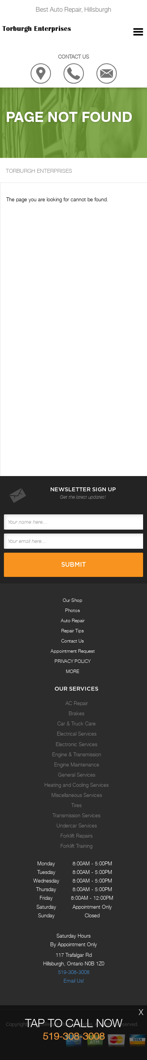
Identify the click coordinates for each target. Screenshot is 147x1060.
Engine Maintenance (76, 764)
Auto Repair (73, 620)
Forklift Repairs (76, 836)
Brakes (76, 713)
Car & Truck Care (76, 723)
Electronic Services (76, 744)
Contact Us (72, 641)
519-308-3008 (73, 972)
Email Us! (74, 981)
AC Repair (76, 703)
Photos (72, 610)
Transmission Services (76, 815)
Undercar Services (76, 825)
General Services (76, 775)
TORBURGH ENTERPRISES (39, 170)
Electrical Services (76, 734)
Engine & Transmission (76, 754)
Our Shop (72, 600)
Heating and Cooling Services (76, 785)
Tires (76, 805)
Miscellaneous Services (76, 795)
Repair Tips (72, 631)
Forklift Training (76, 846)
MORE (72, 671)
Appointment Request (73, 651)
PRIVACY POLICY (72, 661)
